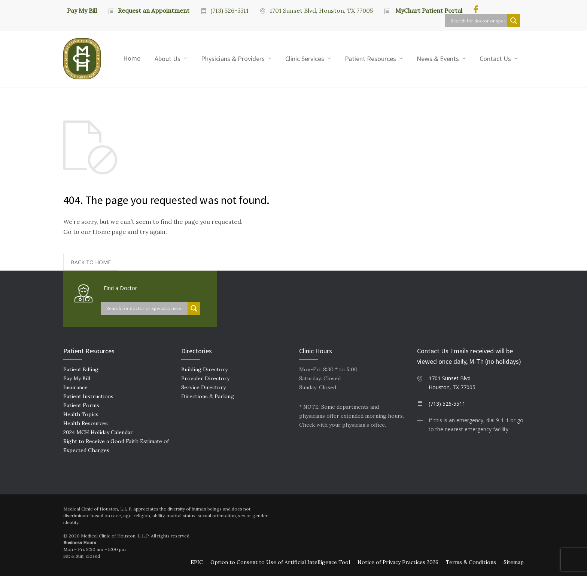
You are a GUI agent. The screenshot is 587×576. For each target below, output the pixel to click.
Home (131, 58)
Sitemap (514, 562)
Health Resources (85, 423)
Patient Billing (80, 369)
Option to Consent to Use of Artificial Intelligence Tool (280, 562)
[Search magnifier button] (513, 20)
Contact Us (495, 58)
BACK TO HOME (91, 262)
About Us (167, 58)
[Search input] (478, 20)
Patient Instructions (88, 396)
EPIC (197, 562)
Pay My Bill (82, 10)
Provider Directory (205, 378)
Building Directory (204, 369)
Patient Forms (81, 405)
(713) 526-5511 (229, 10)
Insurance (75, 387)
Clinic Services (304, 58)
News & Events (438, 58)
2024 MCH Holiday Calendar (98, 432)
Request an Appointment (153, 10)
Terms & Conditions (471, 562)
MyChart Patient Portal (428, 10)
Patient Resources (370, 58)
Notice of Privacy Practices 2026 (398, 562)
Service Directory (203, 387)
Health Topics (80, 414)
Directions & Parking (207, 396)
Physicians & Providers (233, 58)
